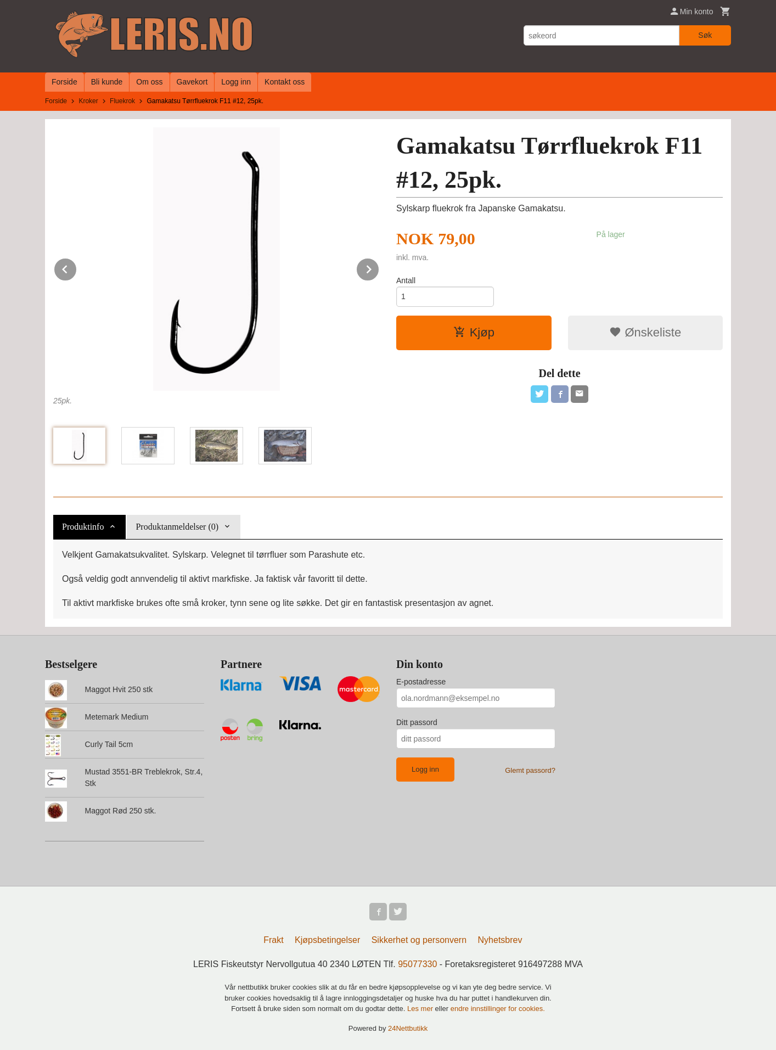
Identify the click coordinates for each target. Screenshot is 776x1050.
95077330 (417, 964)
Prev (76, 267)
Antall (405, 280)
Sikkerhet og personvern (419, 940)
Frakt (273, 940)
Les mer (421, 1008)
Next (379, 267)
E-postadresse (421, 681)
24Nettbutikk (408, 1028)
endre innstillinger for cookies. (498, 1008)
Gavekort (192, 81)
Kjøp (473, 332)
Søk (705, 35)
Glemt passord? (530, 770)
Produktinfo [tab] (83, 526)
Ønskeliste (645, 332)
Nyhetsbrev (500, 940)
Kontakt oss (285, 81)
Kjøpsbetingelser (327, 940)
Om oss (149, 81)
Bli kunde (107, 81)
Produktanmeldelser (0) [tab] (177, 526)
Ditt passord (416, 722)
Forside (64, 81)
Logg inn (236, 81)
